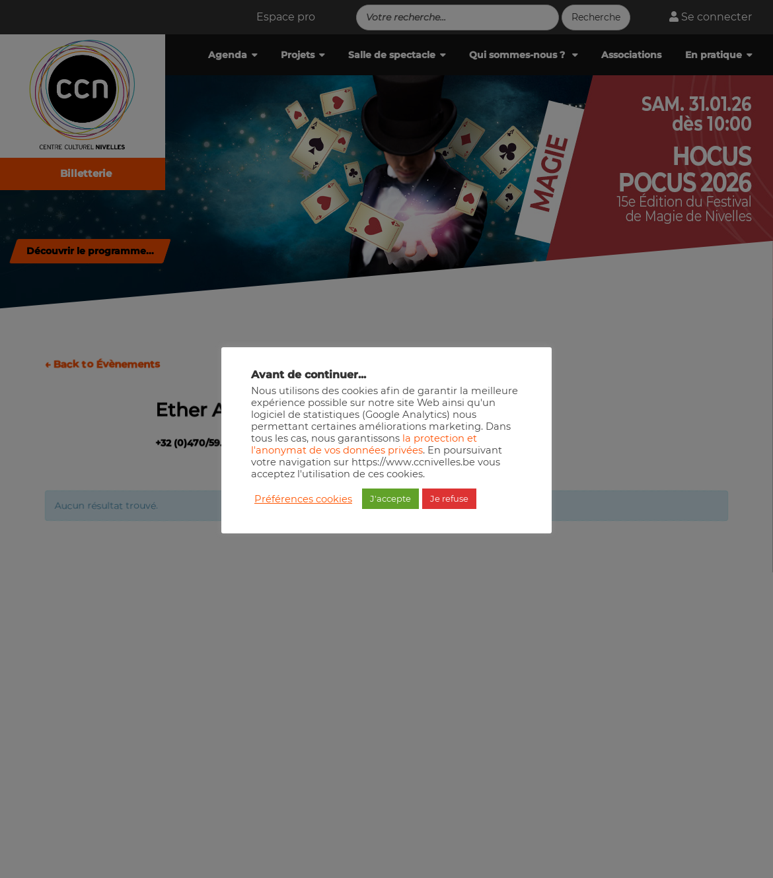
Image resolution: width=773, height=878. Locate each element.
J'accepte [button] (390, 498)
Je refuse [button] (449, 498)
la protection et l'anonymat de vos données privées (364, 444)
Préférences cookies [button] (303, 499)
